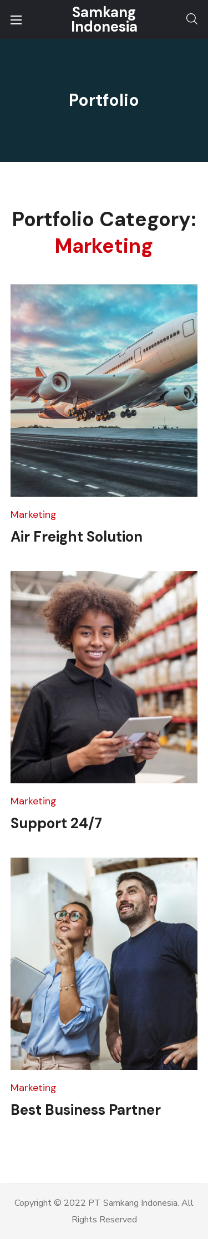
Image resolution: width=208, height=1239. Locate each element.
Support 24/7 (56, 823)
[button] (191, 19)
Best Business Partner (86, 1109)
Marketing (34, 514)
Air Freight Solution (77, 536)
